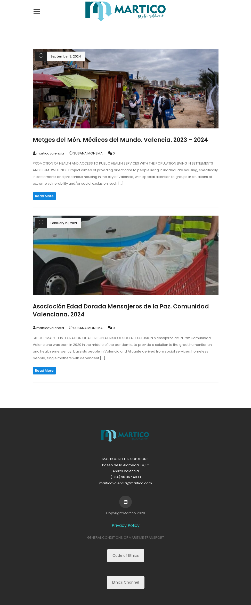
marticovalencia (50, 153)
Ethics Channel (125, 582)
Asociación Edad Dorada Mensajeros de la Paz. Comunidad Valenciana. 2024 (121, 310)
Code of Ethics (125, 555)
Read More (44, 195)
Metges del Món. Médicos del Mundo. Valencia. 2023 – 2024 (120, 140)
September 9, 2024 (66, 56)
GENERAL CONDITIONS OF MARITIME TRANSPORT (125, 537)
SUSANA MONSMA (88, 153)
